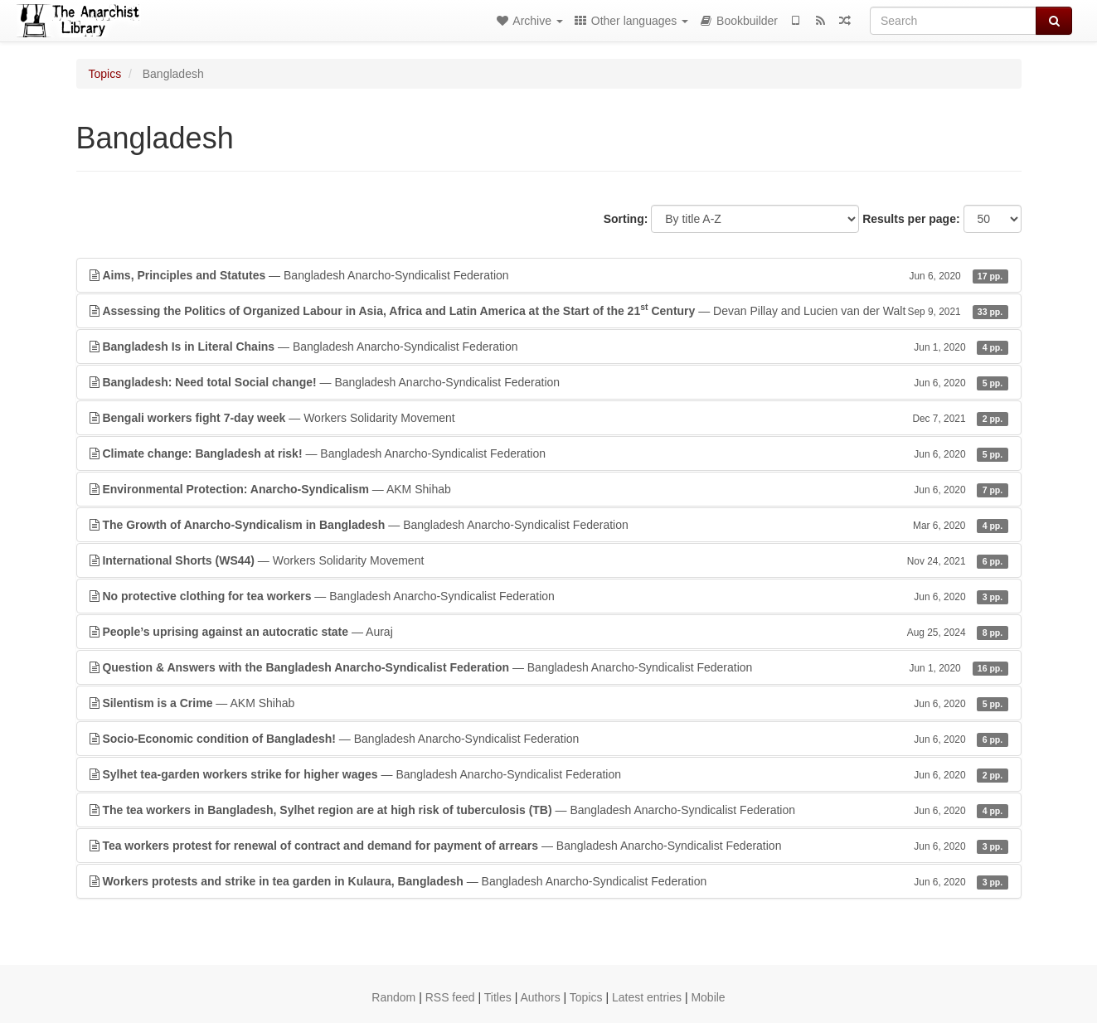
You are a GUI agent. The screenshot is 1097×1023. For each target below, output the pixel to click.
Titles (498, 997)
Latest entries (647, 997)
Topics (105, 73)
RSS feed (450, 997)
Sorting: (626, 218)
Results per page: (910, 218)
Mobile (708, 997)
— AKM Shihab (549, 489)
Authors (540, 997)
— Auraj (549, 631)
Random (393, 997)
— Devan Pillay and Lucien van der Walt (549, 310)
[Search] (953, 21)
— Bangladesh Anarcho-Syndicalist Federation (549, 275)
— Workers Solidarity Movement (549, 418)
